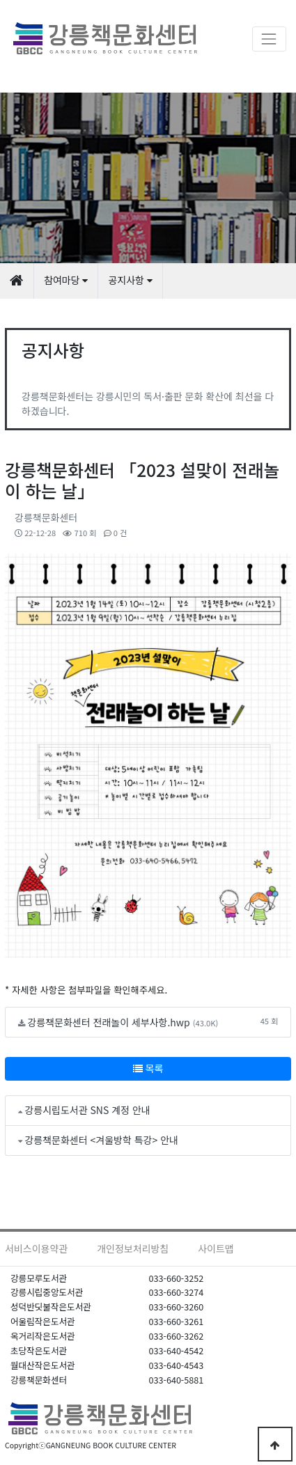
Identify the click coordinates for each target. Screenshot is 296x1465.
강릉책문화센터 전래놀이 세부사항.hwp (108, 1022)
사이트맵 (216, 1248)
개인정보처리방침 (133, 1248)
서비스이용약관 (36, 1248)
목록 (148, 1068)
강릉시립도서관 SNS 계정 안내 (87, 1110)
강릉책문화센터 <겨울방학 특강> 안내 (101, 1140)
